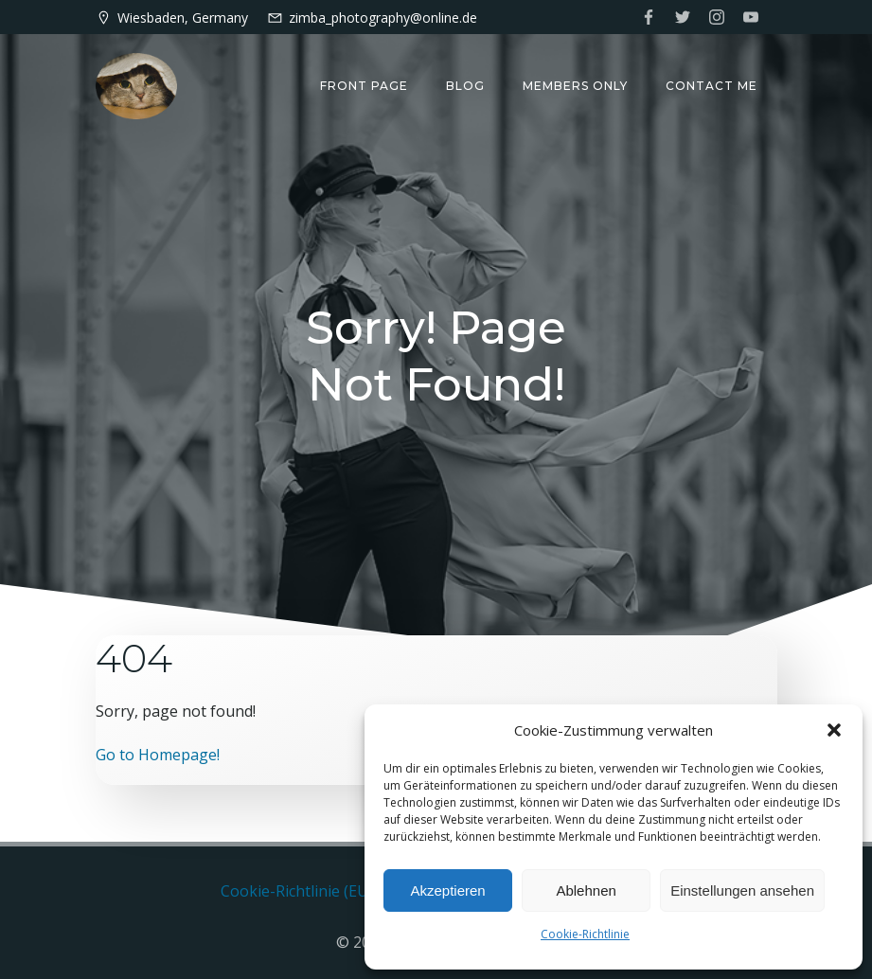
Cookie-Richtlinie (585, 934)
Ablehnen (585, 890)
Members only (576, 86)
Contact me (712, 86)
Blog (466, 86)
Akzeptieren (447, 890)
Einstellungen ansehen (742, 890)
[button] (834, 730)
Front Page (365, 86)
